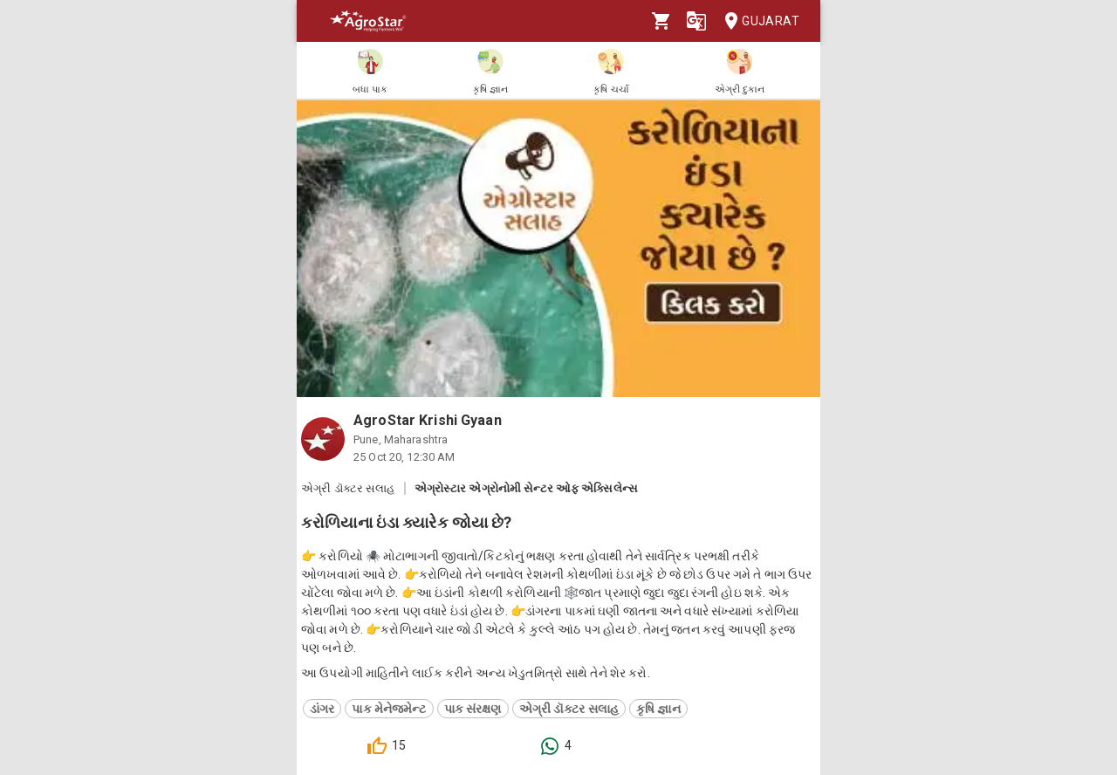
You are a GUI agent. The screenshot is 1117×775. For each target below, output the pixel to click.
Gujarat (756, 21)
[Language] (696, 20)
